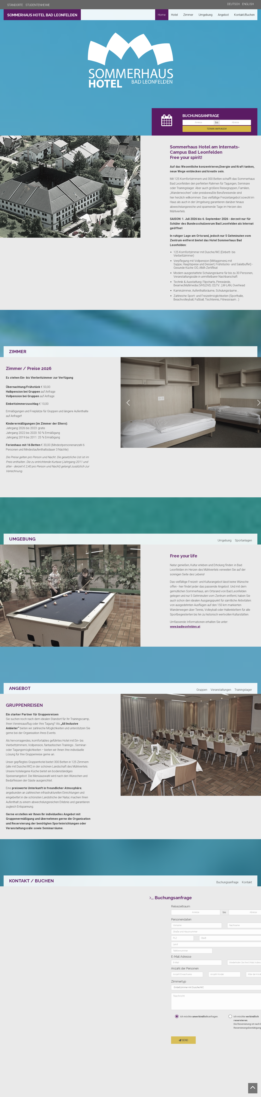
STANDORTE (15, 5)
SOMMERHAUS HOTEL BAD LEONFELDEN (42, 15)
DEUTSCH (233, 4)
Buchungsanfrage (227, 882)
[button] (225, 402)
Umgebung (205, 15)
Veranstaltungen (221, 689)
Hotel (174, 15)
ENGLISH (248, 4)
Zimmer (188, 15)
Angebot (223, 15)
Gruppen (201, 689)
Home (162, 15)
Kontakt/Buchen (244, 15)
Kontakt (247, 882)
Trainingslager (243, 689)
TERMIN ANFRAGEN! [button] (217, 129)
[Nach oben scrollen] (252, 1088)
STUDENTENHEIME (38, 5)
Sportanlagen (243, 540)
